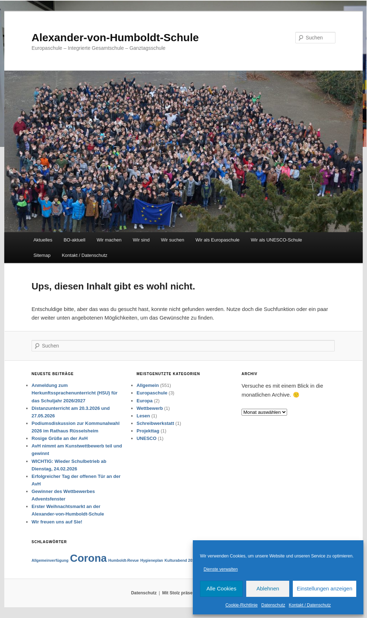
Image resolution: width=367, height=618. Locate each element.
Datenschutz (273, 605)
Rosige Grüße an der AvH (60, 438)
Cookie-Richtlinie (241, 605)
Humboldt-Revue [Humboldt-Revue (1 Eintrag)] (123, 560)
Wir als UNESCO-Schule (276, 240)
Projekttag (148, 430)
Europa (145, 400)
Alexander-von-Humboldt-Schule (115, 37)
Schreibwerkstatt (155, 423)
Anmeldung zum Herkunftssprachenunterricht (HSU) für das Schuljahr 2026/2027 (75, 393)
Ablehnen (267, 588)
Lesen (143, 415)
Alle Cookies (221, 588)
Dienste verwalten (221, 569)
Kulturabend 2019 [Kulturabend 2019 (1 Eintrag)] (180, 560)
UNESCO (147, 438)
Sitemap (42, 255)
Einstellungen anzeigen (324, 588)
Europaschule (152, 393)
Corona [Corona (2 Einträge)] (88, 558)
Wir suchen (172, 240)
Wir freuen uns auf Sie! (57, 521)
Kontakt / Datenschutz (310, 605)
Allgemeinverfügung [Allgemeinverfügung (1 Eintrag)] (50, 560)
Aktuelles (42, 240)
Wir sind (141, 240)
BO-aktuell (74, 240)
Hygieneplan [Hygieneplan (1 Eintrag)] (151, 560)
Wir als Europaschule (217, 240)
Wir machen (109, 240)
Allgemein (148, 385)
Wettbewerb (150, 408)
